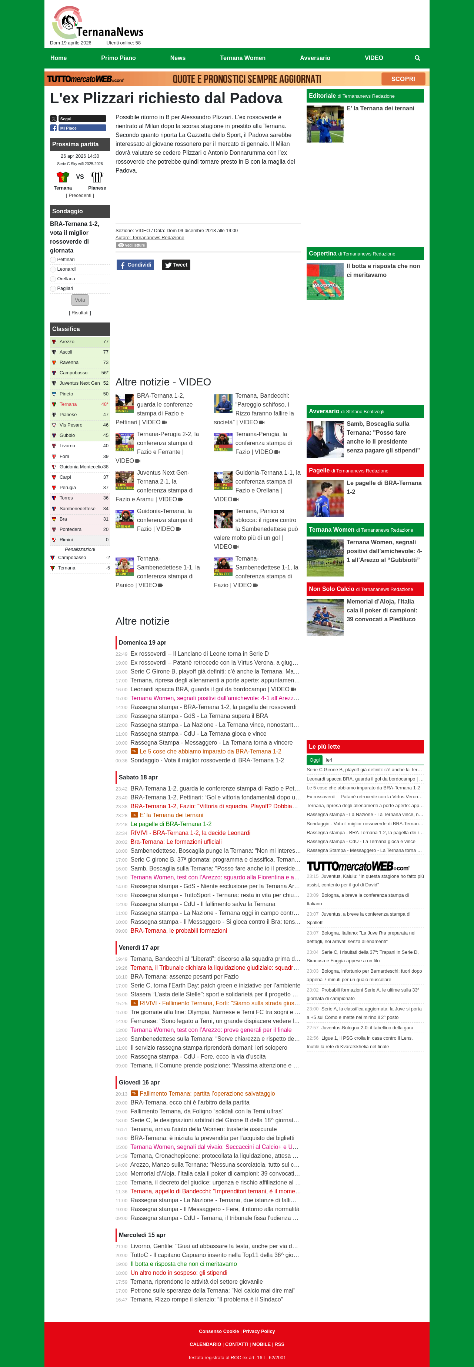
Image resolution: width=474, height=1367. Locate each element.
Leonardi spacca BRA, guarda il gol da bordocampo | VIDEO (210, 689)
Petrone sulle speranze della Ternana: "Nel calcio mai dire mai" (213, 1290)
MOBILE (261, 1344)
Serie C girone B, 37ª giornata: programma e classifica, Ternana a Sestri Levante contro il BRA (255, 859)
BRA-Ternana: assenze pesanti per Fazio (185, 976)
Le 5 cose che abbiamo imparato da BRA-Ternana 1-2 (206, 751)
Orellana (66, 278)
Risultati (80, 312)
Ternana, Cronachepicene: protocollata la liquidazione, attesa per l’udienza (228, 1156)
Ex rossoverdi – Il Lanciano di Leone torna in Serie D (200, 654)
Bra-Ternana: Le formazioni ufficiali (176, 842)
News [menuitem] (178, 58)
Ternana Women (331, 530)
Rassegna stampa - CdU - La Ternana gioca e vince (199, 734)
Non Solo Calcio (331, 589)
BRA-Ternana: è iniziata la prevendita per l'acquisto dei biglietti (212, 1138)
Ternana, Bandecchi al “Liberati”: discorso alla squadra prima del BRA (221, 959)
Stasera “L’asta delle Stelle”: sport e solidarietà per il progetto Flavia (219, 994)
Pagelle (319, 470)
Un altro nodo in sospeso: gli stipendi (179, 1273)
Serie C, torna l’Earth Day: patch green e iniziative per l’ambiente (216, 985)
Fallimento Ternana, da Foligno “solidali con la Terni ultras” (207, 1111)
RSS (279, 1344)
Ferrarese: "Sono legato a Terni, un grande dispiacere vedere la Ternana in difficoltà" (241, 1021)
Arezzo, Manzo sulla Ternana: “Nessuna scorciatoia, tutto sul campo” (220, 1165)
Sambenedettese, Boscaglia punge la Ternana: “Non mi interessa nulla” (224, 851)
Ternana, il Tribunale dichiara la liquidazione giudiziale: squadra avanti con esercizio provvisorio (255, 968)
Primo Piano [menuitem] (118, 58)
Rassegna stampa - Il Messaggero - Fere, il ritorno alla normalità (215, 1209)
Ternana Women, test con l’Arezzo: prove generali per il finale (210, 1030)
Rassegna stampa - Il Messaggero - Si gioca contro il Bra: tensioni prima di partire (238, 922)
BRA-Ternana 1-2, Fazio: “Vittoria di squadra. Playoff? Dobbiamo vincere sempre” (237, 806)
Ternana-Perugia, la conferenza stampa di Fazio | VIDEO (264, 443)
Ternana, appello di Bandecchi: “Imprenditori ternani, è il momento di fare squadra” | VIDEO (250, 1191)
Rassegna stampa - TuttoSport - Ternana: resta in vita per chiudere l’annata (229, 895)
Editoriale (322, 96)
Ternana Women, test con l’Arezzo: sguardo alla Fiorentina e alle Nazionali (228, 877)
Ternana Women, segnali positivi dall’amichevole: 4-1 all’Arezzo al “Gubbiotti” (231, 698)
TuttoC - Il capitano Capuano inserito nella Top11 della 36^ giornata (218, 1255)
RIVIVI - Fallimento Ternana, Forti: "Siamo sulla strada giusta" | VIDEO (228, 1003)
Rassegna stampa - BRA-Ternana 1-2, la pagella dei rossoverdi (214, 707)
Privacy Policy (259, 1331)
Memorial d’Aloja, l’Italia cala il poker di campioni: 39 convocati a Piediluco (228, 1173)
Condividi (135, 265)
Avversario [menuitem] (315, 58)
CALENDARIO (205, 1344)
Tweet (176, 265)
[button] (80, 300)
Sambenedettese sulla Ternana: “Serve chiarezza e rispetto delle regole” (225, 1039)
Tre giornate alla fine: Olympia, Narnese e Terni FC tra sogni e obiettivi (222, 1012)
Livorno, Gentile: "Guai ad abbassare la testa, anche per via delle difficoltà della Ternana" (247, 1246)
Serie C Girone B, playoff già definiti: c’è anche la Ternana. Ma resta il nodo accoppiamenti (249, 671)
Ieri (329, 760)
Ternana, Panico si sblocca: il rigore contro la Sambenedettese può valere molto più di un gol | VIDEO (256, 529)
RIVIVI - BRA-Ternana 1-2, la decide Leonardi (191, 833)
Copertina (323, 253)
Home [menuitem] (58, 58)
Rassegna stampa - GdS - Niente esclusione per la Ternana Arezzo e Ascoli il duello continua (253, 886)
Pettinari (66, 259)
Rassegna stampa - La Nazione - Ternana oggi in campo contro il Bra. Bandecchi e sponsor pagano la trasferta (276, 913)
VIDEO (142, 230)
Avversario (324, 411)
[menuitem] (418, 58)
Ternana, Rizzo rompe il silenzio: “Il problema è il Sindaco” (206, 1299)
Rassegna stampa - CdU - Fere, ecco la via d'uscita (198, 1056)
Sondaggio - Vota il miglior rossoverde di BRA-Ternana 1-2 (207, 760)
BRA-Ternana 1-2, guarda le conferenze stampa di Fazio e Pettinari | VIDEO (231, 788)
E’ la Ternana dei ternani (167, 815)
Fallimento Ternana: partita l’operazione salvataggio (203, 1093)
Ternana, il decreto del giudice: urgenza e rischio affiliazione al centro (220, 1182)
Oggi (315, 760)
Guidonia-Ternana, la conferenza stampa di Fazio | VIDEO (165, 520)
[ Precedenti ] (80, 195)
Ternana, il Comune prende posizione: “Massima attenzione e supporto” (224, 1065)
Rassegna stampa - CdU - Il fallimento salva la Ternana (203, 904)
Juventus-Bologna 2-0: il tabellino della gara (367, 1027)
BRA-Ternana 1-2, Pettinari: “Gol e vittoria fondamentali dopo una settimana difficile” (241, 797)
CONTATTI (236, 1344)
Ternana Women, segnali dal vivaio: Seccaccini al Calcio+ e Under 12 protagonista (238, 1147)
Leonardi (66, 269)
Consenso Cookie (219, 1331)
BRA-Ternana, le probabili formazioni (179, 931)
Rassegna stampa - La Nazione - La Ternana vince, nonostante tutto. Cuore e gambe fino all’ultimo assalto (270, 725)
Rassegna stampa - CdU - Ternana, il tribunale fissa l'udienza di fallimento (227, 1218)
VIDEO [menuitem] (374, 58)
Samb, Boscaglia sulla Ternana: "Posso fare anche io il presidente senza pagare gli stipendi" (252, 868)
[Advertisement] (365, 352)
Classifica (66, 329)
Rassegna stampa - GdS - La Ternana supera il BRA (199, 716)
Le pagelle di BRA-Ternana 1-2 (171, 824)
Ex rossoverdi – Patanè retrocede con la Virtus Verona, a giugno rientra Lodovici (236, 662)
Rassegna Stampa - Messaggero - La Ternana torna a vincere (212, 742)
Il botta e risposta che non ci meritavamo (184, 1264)
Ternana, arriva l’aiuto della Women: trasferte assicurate (203, 1129)
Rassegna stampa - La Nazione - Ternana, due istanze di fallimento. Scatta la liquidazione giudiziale (262, 1200)
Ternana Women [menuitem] (243, 58)
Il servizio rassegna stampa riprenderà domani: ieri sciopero (209, 1048)
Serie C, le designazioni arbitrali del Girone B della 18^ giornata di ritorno (226, 1120)
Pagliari (65, 288)
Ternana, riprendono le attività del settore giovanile (196, 1282)
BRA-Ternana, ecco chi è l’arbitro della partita (190, 1102)
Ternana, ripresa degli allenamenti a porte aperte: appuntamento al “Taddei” (229, 680)
